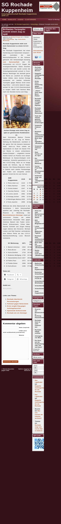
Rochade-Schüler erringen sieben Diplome (38, 102)
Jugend (20, 19)
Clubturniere (30, 19)
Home (4, 19)
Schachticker (39, 288)
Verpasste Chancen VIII (38, 147)
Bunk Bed (36, 350)
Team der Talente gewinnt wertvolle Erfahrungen (39, 119)
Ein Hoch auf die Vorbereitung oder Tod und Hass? (39, 344)
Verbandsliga (34, 24)
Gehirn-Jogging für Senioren (25, 369)
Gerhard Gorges (16, 37)
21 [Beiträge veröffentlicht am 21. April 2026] (37, 197)
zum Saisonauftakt (11, 62)
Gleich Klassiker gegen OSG (8, 369)
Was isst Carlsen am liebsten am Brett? (39, 414)
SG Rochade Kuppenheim (22, 24)
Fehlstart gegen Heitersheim (17, 304)
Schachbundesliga (41, 286)
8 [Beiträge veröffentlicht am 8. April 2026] (40, 193)
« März (35, 202)
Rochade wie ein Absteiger (17, 313)
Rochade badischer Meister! (38, 69)
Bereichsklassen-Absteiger (13, 215)
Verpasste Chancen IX (38, 127)
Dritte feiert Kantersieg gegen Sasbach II (38, 85)
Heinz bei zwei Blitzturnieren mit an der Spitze (39, 214)
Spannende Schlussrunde (16, 310)
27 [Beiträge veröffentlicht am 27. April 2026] (34, 199)
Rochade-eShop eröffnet (38, 331)
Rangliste (12, 19)
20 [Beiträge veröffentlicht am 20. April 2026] (34, 197)
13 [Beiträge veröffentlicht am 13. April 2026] (34, 195)
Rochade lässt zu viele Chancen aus (38, 324)
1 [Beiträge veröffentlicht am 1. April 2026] (40, 191)
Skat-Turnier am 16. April (38, 154)
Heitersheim (21, 39)
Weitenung (6, 40)
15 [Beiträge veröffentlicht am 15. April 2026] (40, 195)
